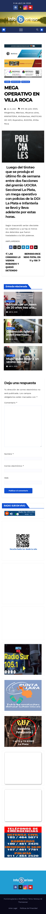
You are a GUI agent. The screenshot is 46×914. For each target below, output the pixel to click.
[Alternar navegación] (21, 30)
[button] (37, 30)
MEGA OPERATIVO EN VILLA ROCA (21, 94)
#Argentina (9, 112)
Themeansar (23, 902)
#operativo (18, 120)
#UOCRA (28, 120)
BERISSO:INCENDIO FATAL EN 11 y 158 (32, 257)
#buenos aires (32, 112)
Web (6, 478)
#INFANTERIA (10, 116)
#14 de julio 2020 (29, 109)
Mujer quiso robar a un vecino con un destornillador (22, 362)
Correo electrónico (14, 466)
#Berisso (20, 112)
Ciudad (7, 81)
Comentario (10, 403)
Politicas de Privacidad (28, 908)
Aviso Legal (13, 908)
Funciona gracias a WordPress (15, 899)
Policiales (25, 81)
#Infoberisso (24, 116)
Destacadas (16, 81)
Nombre (9, 454)
